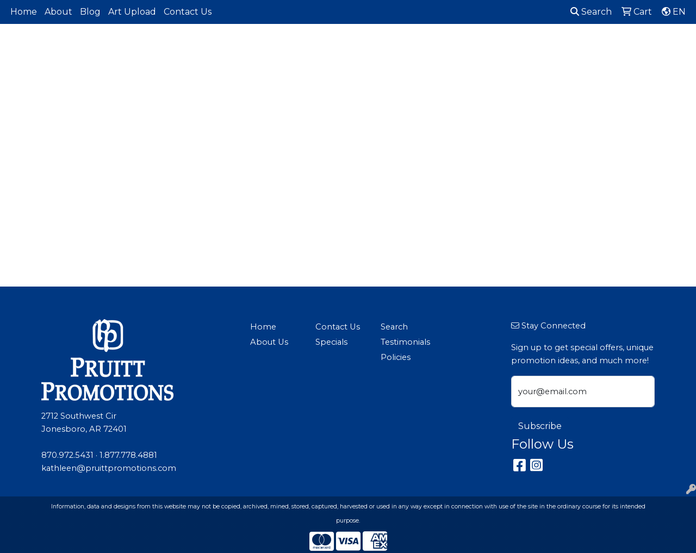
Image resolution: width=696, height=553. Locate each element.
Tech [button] (605, 48)
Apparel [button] (236, 48)
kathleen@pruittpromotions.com (108, 468)
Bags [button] (329, 48)
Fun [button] (424, 48)
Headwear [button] (470, 48)
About (58, 12)
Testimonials (405, 342)
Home (23, 12)
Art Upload (132, 12)
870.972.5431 (67, 455)
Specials (331, 342)
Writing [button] (647, 48)
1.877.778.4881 (128, 455)
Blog (90, 12)
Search (591, 12)
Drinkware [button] (378, 48)
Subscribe (540, 426)
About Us (269, 342)
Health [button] (522, 48)
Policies (396, 357)
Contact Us (188, 12)
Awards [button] (286, 48)
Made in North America (195, 61)
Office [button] (566, 48)
